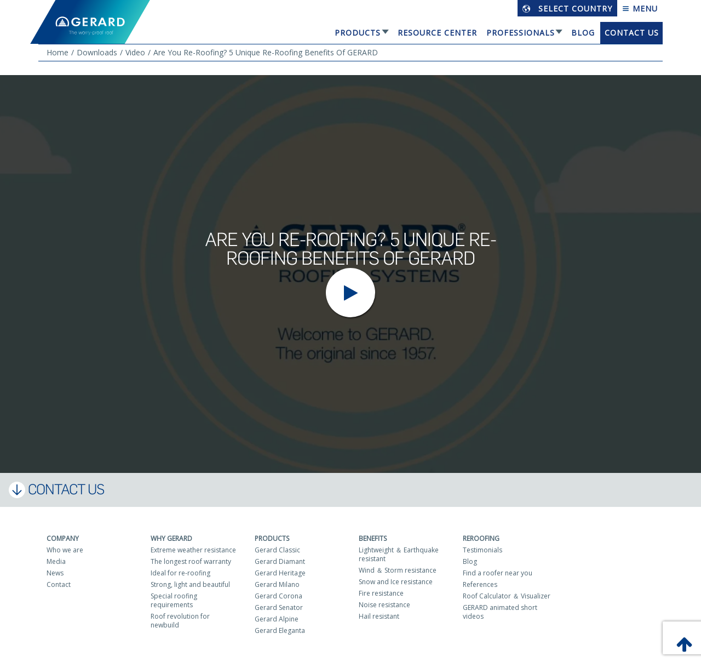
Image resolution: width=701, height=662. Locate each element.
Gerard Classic (277, 550)
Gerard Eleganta (280, 630)
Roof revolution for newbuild (180, 621)
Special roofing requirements (174, 600)
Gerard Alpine (276, 619)
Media (56, 561)
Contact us (632, 32)
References (480, 584)
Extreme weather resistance (193, 550)
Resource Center (437, 32)
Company (63, 538)
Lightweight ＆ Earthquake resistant (399, 554)
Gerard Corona (278, 596)
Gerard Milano (277, 584)
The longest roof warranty (191, 561)
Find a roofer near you (497, 573)
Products (358, 32)
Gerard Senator (279, 607)
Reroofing (481, 538)
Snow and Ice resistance (396, 581)
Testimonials (482, 550)
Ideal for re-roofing (180, 573)
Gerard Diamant (280, 561)
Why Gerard (171, 538)
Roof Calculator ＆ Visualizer (506, 596)
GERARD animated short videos (500, 612)
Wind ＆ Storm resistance (397, 570)
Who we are (65, 550)
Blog (583, 32)
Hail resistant (379, 616)
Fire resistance (381, 593)
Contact (59, 584)
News (55, 573)
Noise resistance (384, 604)
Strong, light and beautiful (190, 584)
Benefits (373, 538)
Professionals (520, 32)
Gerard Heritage (280, 573)
